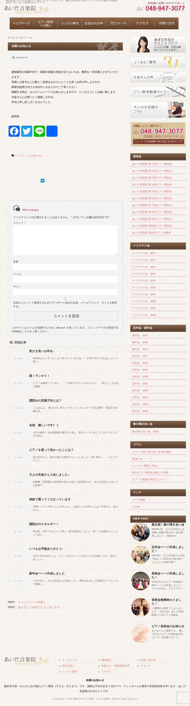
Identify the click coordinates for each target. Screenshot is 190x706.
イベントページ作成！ (32, 602)
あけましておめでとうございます (39, 607)
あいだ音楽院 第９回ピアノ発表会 (152, 219)
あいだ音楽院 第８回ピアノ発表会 (152, 212)
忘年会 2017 (140, 356)
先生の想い (68, 666)
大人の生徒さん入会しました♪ (49, 474)
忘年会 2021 (140, 383)
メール (17, 274)
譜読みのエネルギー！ (44, 524)
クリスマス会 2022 (144, 315)
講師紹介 (106, 660)
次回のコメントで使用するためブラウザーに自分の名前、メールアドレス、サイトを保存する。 (65, 305)
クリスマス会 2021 (144, 308)
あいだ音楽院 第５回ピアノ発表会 (152, 191)
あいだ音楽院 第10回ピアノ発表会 (152, 226)
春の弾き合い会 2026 (145, 431)
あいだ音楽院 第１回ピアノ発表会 (152, 164)
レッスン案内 (70, 671)
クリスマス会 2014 (143, 260)
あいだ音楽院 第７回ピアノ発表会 (152, 205)
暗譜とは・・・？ (142, 459)
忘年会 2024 (140, 404)
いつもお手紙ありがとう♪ (46, 549)
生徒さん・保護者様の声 (115, 666)
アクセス (106, 671)
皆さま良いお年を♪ (41, 351)
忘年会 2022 (140, 390)
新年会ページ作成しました (47, 573)
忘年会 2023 (140, 397)
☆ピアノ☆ (23, 155)
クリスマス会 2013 (143, 253)
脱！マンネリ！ (39, 376)
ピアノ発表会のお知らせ (168, 626)
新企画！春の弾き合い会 (168, 524)
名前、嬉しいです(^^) (43, 425)
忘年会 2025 (140, 411)
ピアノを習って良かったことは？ (51, 450)
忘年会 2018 (140, 363)
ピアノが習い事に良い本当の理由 (151, 452)
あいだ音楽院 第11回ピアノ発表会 (151, 232)
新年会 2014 (140, 335)
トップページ (70, 660)
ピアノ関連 (138, 500)
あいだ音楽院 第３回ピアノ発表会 (152, 177)
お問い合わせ (148, 660)
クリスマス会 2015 (143, 267)
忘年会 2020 (140, 376)
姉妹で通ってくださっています (50, 499)
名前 (15, 261)
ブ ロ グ (145, 666)
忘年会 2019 (140, 370)
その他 (136, 507)
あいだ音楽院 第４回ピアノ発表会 (152, 184)
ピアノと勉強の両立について (149, 479)
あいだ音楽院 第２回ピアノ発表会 (152, 171)
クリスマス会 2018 (143, 287)
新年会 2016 (140, 342)
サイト (17, 286)
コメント (19, 223)
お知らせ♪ (37, 155)
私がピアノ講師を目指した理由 (150, 472)
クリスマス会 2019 (143, 294)
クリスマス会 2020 (144, 301)
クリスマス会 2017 (143, 280)
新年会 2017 (140, 349)
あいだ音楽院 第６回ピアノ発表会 (152, 198)
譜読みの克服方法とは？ (45, 400)
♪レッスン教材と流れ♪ (145, 465)
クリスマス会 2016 (144, 274)
